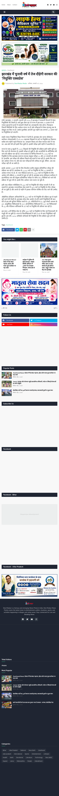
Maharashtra (21, 761)
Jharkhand (10, 70)
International (18, 754)
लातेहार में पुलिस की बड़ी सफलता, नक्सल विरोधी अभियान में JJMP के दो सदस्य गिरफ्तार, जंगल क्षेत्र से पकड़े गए (29, 265)
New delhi (49, 757)
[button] (4, 12)
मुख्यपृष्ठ (4, 70)
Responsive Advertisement (29, 514)
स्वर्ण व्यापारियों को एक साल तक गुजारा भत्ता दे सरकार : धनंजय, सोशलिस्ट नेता (33, 702)
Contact (15, 5)
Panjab (30, 761)
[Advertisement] (29, 346)
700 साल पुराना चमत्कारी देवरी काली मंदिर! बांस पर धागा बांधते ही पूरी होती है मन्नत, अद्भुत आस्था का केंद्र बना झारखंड (48, 265)
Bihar (4, 750)
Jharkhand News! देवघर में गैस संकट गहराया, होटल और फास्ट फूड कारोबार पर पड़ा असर (9, 264)
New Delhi (32, 750)
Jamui (12, 761)
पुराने (55, 308)
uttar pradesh (7, 754)
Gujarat (5, 761)
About (9, 5)
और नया (5, 308)
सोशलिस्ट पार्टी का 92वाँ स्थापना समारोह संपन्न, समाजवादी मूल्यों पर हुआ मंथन (33, 390)
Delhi (11, 757)
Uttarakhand (38, 761)
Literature (29, 757)
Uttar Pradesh (13, 750)
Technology (39, 757)
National (23, 750)
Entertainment (36, 754)
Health (5, 757)
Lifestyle (46, 754)
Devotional (19, 757)
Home (3, 5)
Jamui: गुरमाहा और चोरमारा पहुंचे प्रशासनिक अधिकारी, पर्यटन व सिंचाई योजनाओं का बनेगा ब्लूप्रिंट (34, 382)
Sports (27, 754)
